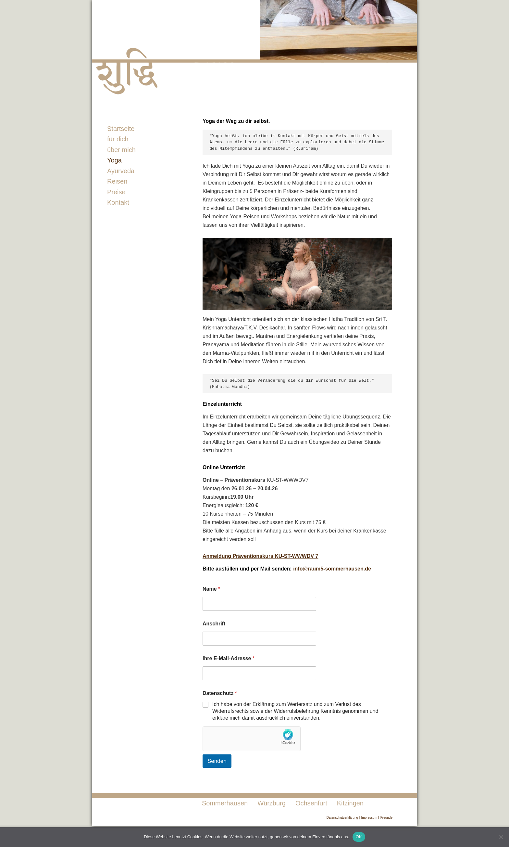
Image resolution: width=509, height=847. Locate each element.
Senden (217, 761)
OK (359, 836)
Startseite (120, 128)
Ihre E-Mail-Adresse (229, 658)
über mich (121, 149)
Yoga (114, 160)
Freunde (386, 817)
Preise (116, 192)
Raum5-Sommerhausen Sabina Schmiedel (189, 50)
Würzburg (271, 803)
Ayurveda (120, 170)
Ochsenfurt (311, 803)
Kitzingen (350, 803)
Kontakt (118, 202)
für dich (118, 139)
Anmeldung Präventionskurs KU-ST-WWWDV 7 (260, 556)
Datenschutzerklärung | (343, 817)
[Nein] (501, 837)
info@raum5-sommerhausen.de (332, 568)
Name (211, 589)
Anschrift (214, 623)
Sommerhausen (225, 803)
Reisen (117, 181)
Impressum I (370, 817)
